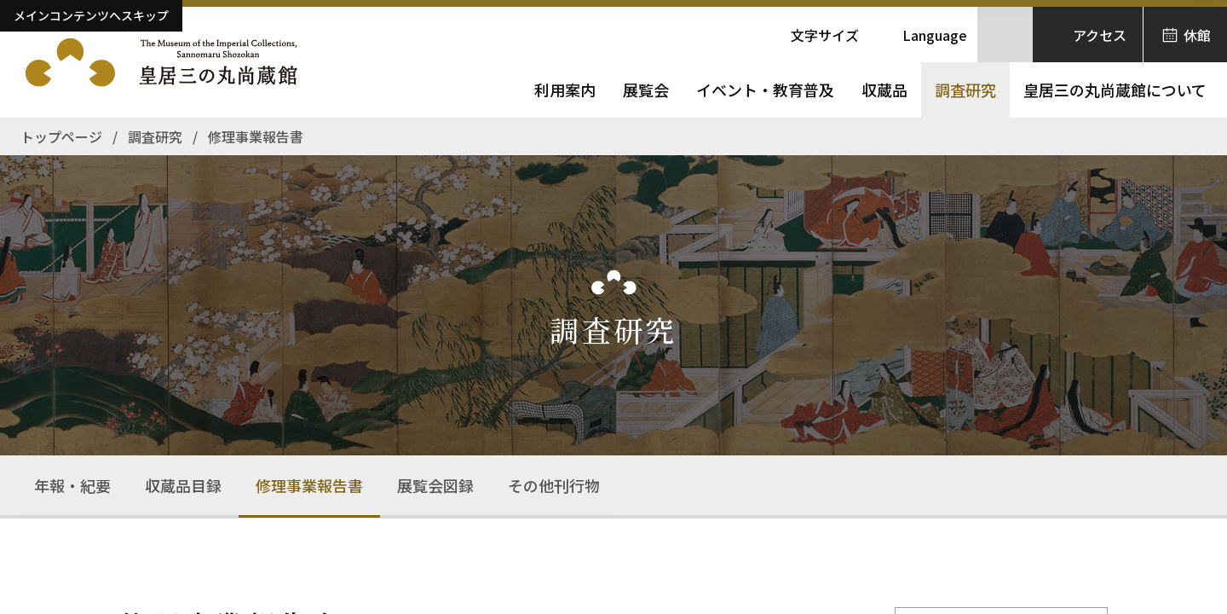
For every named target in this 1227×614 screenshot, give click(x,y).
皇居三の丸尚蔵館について (1115, 89)
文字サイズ (825, 35)
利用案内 (565, 89)
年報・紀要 (72, 485)
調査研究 (965, 89)
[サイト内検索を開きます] (1005, 34)
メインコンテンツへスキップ (91, 15)
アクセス (1099, 35)
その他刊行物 (554, 485)
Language (934, 35)
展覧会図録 (435, 485)
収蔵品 (884, 89)
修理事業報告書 (309, 485)
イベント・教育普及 (765, 89)
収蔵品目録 (183, 485)
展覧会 (646, 89)
